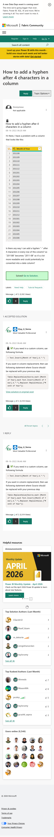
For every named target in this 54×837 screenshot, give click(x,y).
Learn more (8, 16)
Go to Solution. (31, 275)
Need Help (18, 287)
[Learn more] (14, 596)
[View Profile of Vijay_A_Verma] (24, 329)
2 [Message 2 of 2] (14, 401)
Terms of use (6, 814)
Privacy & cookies (8, 810)
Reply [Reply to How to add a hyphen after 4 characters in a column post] (25, 301)
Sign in (25, 38)
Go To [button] (44, 38)
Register (14, 38)
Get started (35, 56)
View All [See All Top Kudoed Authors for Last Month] (10, 722)
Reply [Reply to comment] (25, 408)
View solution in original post (20, 392)
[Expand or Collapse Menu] (4, 32)
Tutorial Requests (35, 287)
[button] (25, 93)
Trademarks (6, 819)
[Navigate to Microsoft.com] (10, 25)
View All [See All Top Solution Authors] (10, 662)
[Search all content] (30, 45)
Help (35, 38)
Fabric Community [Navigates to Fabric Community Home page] (32, 25)
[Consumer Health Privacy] (27, 828)
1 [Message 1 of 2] (14, 294)
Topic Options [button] (41, 93)
